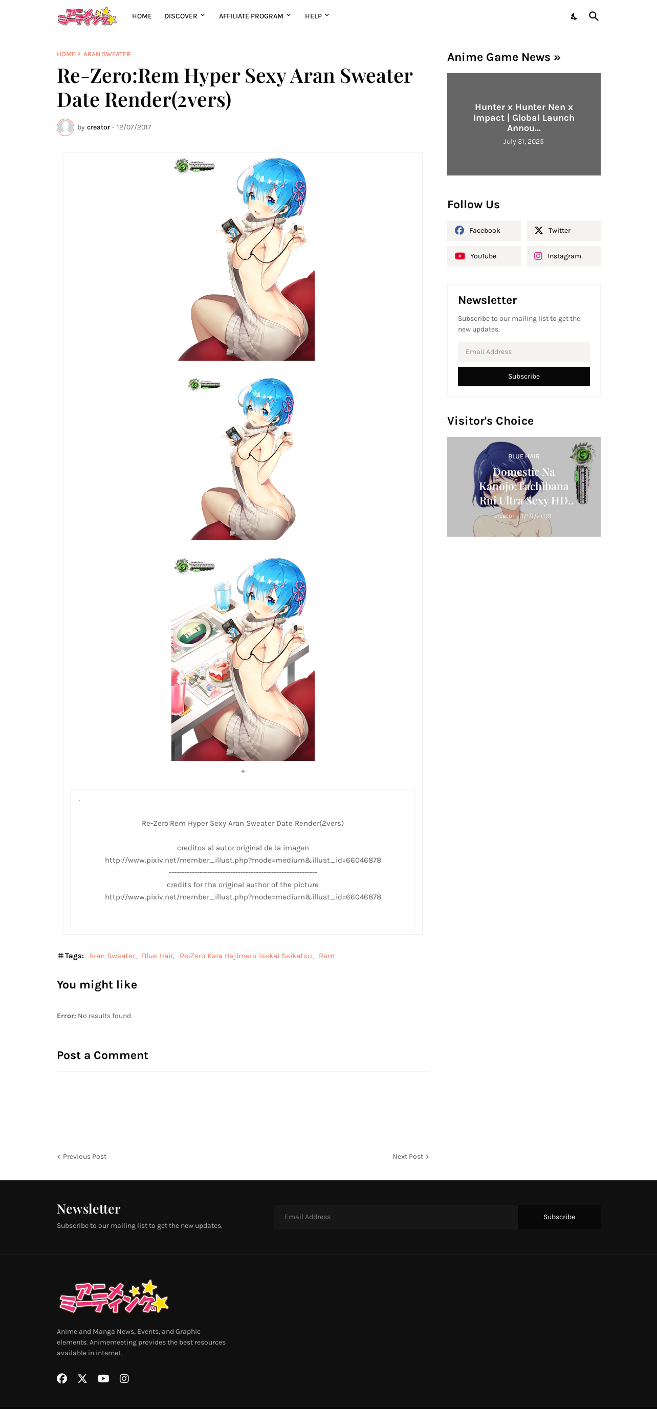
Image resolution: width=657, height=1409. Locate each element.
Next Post (407, 1156)
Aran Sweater (106, 54)
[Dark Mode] (574, 16)
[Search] (592, 16)
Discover (181, 16)
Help (313, 16)
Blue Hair (157, 955)
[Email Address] (524, 352)
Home (142, 16)
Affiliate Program (251, 16)
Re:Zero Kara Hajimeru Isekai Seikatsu (246, 955)
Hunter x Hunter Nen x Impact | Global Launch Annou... (524, 117)
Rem (327, 955)
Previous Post (84, 1156)
